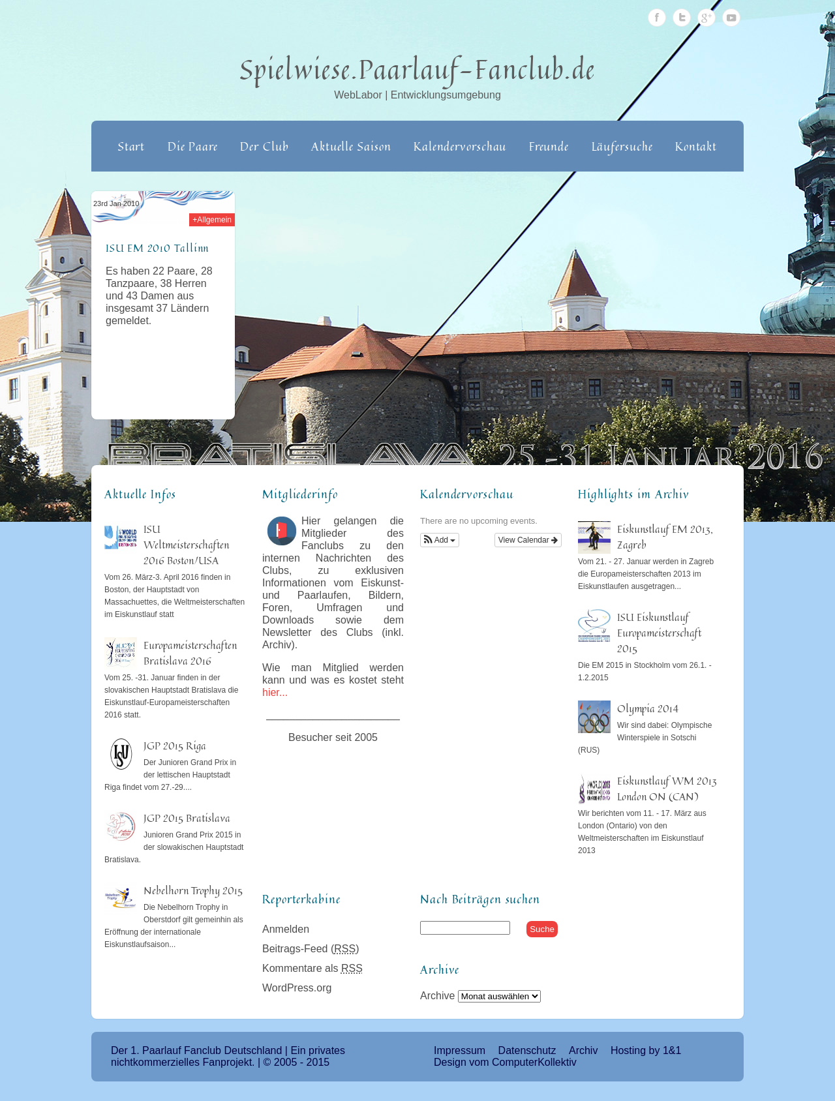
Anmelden (285, 929)
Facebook (657, 17)
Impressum (459, 1050)
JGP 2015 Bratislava (187, 818)
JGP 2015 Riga (175, 745)
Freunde (549, 146)
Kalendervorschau (460, 146)
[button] (440, 540)
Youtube (731, 17)
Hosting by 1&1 (646, 1050)
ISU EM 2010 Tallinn (157, 248)
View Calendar (528, 540)
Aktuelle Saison (351, 146)
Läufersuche (622, 146)
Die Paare (193, 146)
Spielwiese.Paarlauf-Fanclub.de (418, 69)
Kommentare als (312, 968)
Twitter (682, 17)
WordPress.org (296, 987)
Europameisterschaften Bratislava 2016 (190, 653)
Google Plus (706, 17)
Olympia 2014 (647, 708)
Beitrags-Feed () (310, 948)
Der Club (264, 146)
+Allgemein (212, 219)
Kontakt (696, 146)
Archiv (583, 1050)
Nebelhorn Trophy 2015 (193, 890)
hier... (275, 692)
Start (131, 146)
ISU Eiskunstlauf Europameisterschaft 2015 (659, 632)
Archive (437, 995)
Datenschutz (527, 1050)
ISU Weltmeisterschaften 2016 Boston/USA (186, 544)
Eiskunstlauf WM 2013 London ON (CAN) (667, 788)
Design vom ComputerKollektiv (505, 1062)
